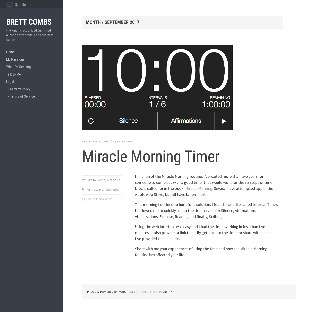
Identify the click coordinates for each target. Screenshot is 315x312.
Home (10, 52)
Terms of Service (22, 96)
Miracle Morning (198, 188)
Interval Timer (265, 204)
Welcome (113, 180)
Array (167, 292)
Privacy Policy (20, 89)
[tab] (9, 5)
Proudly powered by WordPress (111, 292)
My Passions (15, 59)
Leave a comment (99, 199)
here (175, 238)
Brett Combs (28, 22)
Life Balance (96, 180)
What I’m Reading (18, 67)
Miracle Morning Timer (150, 156)
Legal (10, 82)
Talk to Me (13, 74)
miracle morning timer (104, 189)
